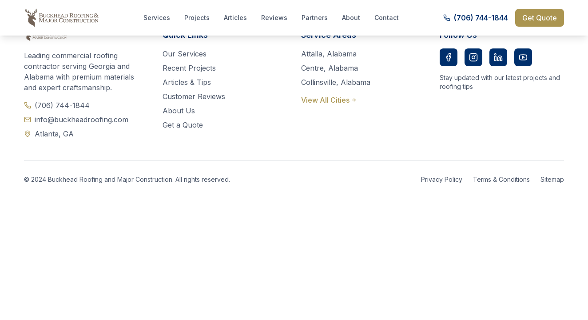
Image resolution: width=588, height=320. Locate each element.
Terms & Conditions (501, 179)
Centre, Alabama (329, 68)
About (351, 17)
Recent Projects (189, 68)
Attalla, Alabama (329, 53)
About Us (179, 110)
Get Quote (539, 17)
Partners (315, 17)
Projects (197, 17)
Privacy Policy (441, 179)
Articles (235, 17)
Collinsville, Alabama (335, 82)
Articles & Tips (187, 82)
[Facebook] (448, 57)
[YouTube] (523, 57)
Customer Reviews (194, 96)
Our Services (185, 53)
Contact (386, 17)
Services (156, 17)
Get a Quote (183, 124)
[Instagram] (473, 57)
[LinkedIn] (498, 57)
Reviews (274, 17)
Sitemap (552, 179)
